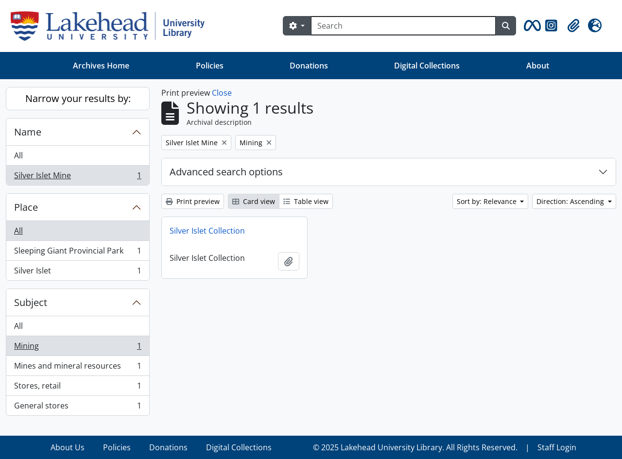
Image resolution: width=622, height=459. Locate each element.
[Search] (403, 25)
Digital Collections (427, 65)
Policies (210, 65)
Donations (309, 65)
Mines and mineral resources (77, 368)
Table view (305, 201)
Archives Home (101, 65)
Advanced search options (226, 171)
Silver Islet (77, 272)
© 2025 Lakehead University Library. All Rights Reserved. (415, 447)
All (18, 155)
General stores (77, 407)
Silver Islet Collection (207, 230)
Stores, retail (77, 388)
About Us (68, 447)
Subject (30, 302)
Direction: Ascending (571, 201)
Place (26, 207)
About (537, 65)
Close (222, 92)
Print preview (193, 201)
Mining (77, 348)
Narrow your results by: (78, 98)
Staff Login (556, 447)
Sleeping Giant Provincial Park (77, 253)
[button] (530, 25)
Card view (253, 201)
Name (27, 131)
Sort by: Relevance (487, 201)
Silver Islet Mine (77, 177)
